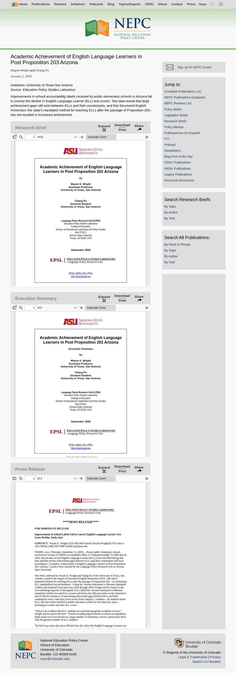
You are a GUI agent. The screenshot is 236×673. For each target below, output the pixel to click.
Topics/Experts (129, 4)
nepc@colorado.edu (55, 659)
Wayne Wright (20, 70)
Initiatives (78, 4)
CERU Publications (177, 162)
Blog (111, 4)
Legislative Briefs (176, 115)
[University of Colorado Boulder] (197, 643)
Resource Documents (179, 180)
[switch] (203, 4)
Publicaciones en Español (182, 133)
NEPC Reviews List (177, 103)
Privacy (215, 657)
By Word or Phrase (177, 244)
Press (191, 4)
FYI (166, 139)
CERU (149, 4)
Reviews (60, 4)
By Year (169, 218)
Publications (41, 4)
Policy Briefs (172, 109)
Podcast (170, 144)
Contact (177, 4)
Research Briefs (175, 121)
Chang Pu (42, 70)
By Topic (170, 206)
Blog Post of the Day (178, 156)
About (162, 4)
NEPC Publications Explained (184, 97)
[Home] (118, 29)
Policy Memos (174, 127)
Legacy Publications (178, 174)
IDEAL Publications (177, 168)
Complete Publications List (182, 91)
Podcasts (96, 4)
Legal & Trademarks (192, 657)
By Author (171, 212)
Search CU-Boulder (206, 661)
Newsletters (172, 150)
